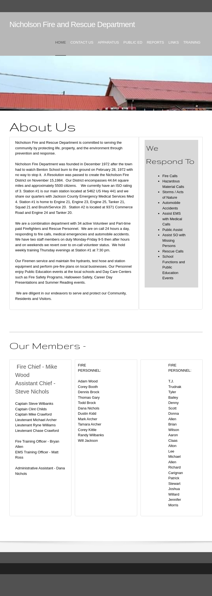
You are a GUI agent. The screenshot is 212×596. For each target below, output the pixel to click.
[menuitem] (60, 47)
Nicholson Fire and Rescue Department (72, 24)
